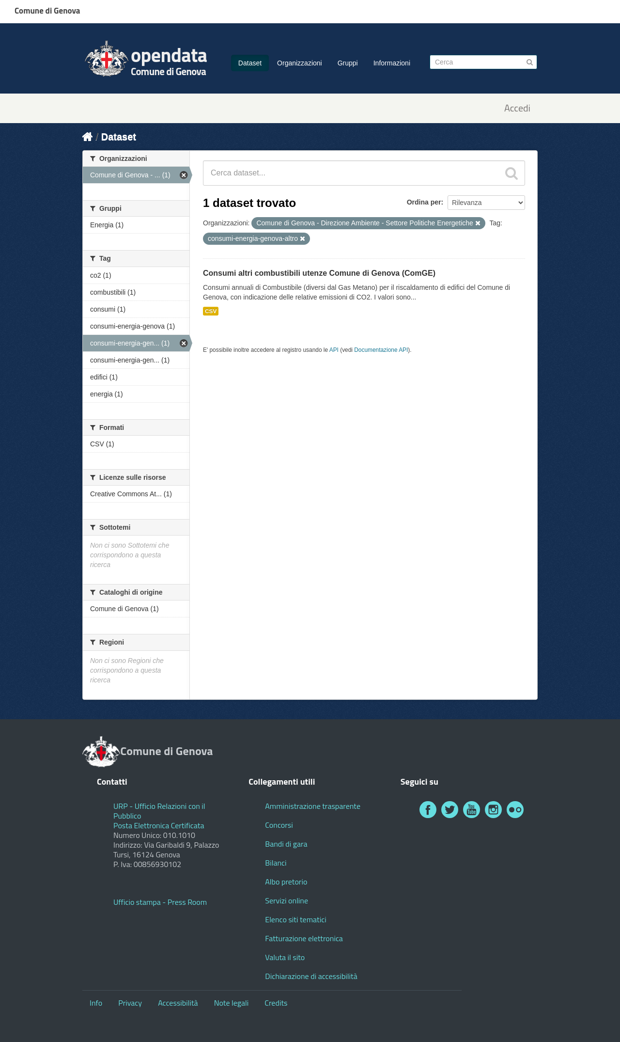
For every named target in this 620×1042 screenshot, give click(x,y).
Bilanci (275, 862)
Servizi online (286, 900)
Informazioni (391, 63)
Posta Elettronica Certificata (158, 825)
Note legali (231, 1003)
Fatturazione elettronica (304, 938)
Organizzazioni (299, 63)
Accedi (517, 108)
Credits (275, 1003)
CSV (211, 311)
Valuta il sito (285, 957)
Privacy (130, 1003)
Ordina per (424, 202)
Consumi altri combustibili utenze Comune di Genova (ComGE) (319, 273)
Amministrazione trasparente (312, 806)
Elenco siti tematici (295, 919)
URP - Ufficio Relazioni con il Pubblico (159, 810)
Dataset (250, 63)
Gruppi (348, 63)
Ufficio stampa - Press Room (160, 902)
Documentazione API (381, 350)
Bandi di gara (286, 844)
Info (96, 1003)
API (334, 350)
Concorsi (279, 825)
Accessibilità (178, 1003)
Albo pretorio (286, 881)
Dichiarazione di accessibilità (311, 976)
